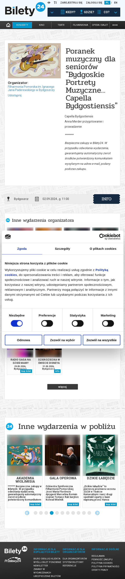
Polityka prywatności (105, 566)
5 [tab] (57, 513)
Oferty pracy (100, 570)
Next (97, 513)
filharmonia (80, 25)
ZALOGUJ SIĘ (94, 2)
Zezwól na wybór (62, 340)
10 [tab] (84, 513)
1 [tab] (36, 513)
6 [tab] (63, 513)
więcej (62, 386)
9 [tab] (79, 513)
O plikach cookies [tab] (103, 248)
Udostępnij (14, 95)
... (115, 24)
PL (107, 2)
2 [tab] (41, 513)
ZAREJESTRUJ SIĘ (71, 2)
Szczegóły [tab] (62, 248)
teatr (61, 25)
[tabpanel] (25, 471)
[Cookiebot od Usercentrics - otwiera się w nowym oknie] (102, 237)
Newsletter (40, 565)
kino (41, 25)
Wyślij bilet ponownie (47, 562)
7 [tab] (68, 513)
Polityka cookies (102, 563)
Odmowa (23, 340)
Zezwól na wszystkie (101, 340)
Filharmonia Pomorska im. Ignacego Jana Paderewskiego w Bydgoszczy (31, 88)
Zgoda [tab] (22, 248)
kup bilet (26, 371)
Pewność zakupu (102, 559)
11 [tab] (89, 513)
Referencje (69, 565)
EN (115, 2)
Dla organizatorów (75, 558)
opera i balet (100, 25)
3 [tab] (46, 513)
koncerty (22, 25)
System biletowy (73, 562)
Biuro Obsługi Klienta (46, 558)
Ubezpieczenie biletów (47, 576)
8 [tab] (73, 513)
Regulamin (98, 556)
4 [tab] (52, 513)
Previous (27, 513)
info (107, 198)
